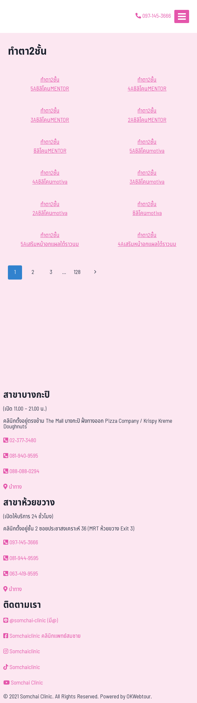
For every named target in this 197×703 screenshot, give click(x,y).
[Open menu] (181, 16)
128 (77, 272)
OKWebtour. (139, 696)
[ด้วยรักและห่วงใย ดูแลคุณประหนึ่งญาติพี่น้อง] (24, 16)
